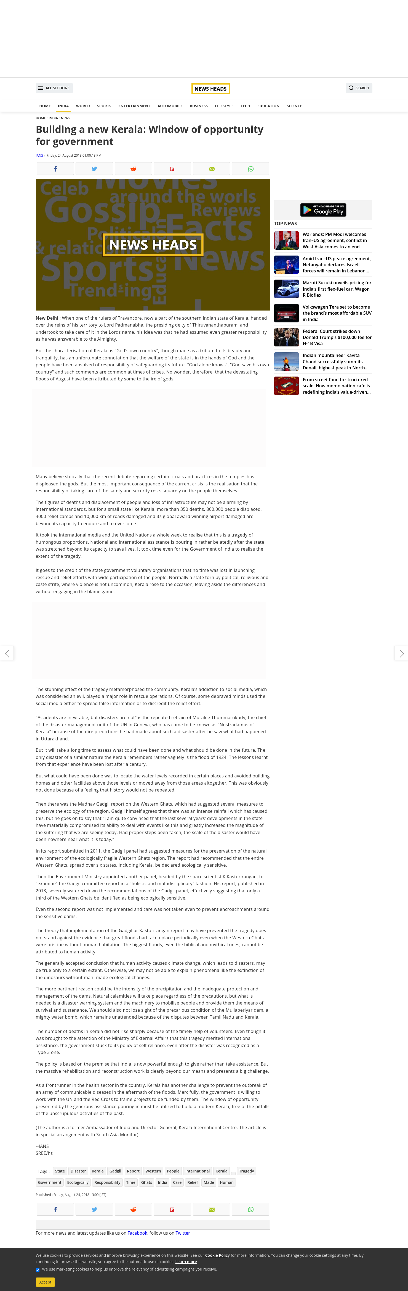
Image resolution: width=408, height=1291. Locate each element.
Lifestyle (224, 105)
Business (199, 105)
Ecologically (78, 1182)
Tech (245, 105)
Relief (192, 1182)
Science (294, 105)
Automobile (170, 105)
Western (153, 1171)
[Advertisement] (204, 38)
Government (50, 1182)
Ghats (146, 1182)
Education (268, 105)
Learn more (186, 1261)
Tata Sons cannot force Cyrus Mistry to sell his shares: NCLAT (401, 653)
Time (130, 1182)
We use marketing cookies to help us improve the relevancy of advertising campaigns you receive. (129, 1269)
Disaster (78, 1171)
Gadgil (115, 1171)
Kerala (98, 1171)
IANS (39, 155)
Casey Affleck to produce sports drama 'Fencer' (7, 653)
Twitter (182, 1233)
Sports (104, 105)
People (173, 1171)
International (197, 1171)
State (60, 1171)
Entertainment (134, 105)
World (83, 105)
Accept (45, 1282)
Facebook (137, 1233)
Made (209, 1182)
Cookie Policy (217, 1255)
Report (133, 1171)
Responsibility (107, 1182)
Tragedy (246, 1171)
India (63, 105)
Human (227, 1182)
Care (177, 1182)
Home (45, 105)
